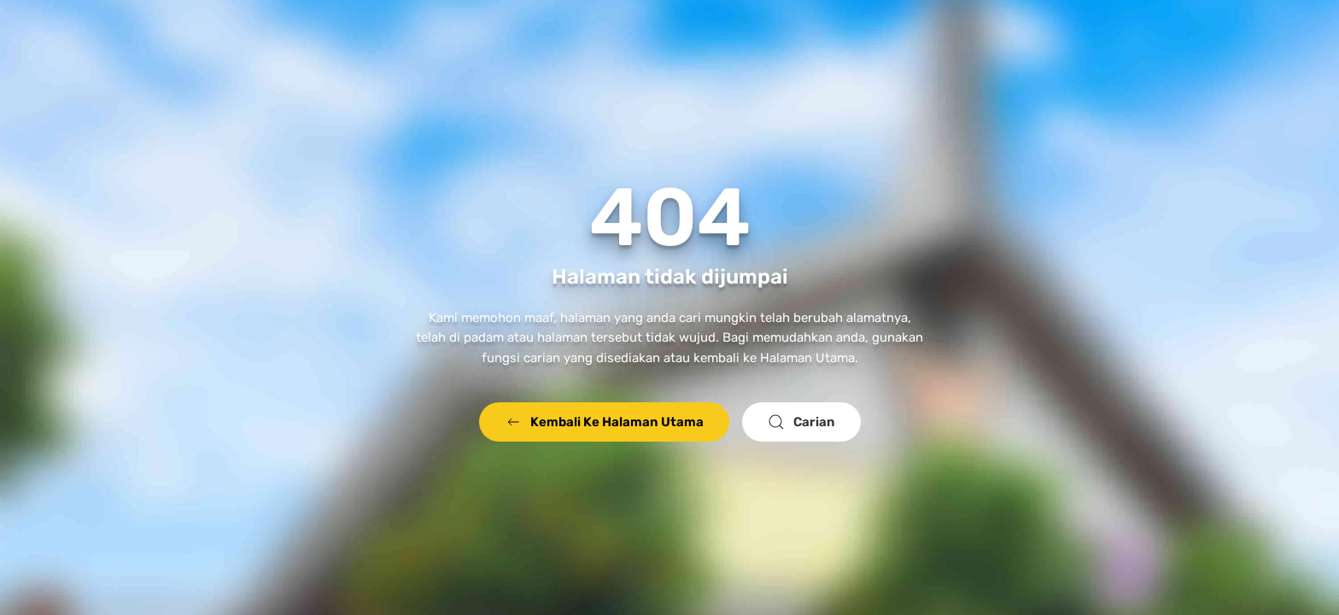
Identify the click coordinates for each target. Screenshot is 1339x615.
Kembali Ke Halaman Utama (604, 421)
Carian (801, 421)
